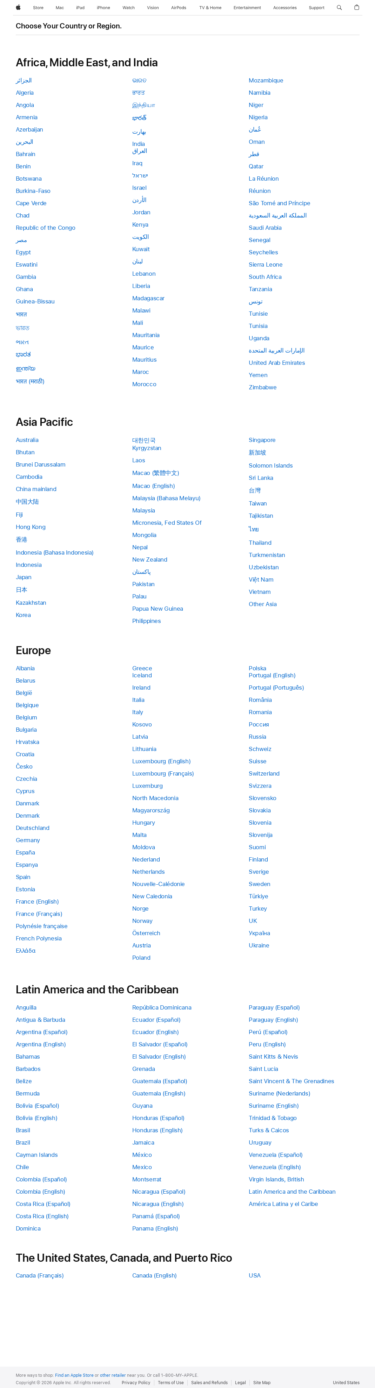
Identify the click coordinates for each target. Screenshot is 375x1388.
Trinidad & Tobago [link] (273, 1117)
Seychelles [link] (263, 252)
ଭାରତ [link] (139, 80)
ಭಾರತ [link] (23, 354)
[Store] (38, 7)
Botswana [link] (29, 178)
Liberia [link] (141, 285)
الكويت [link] (140, 236)
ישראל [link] (140, 175)
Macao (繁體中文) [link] (155, 472)
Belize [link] (24, 1081)
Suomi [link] (257, 847)
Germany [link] (28, 840)
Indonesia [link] (29, 564)
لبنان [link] (137, 261)
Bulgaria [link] (26, 729)
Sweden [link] (259, 883)
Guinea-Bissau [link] (35, 301)
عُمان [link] (255, 129)
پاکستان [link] (141, 571)
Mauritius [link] (144, 359)
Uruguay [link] (260, 1142)
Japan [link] (24, 577)
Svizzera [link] (260, 785)
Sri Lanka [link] (261, 477)
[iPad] (80, 7)
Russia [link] (257, 736)
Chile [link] (22, 1167)
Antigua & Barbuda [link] (40, 1019)
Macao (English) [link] (153, 485)
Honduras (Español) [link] (158, 1117)
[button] (339, 7)
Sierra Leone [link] (266, 264)
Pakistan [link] (143, 584)
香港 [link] (21, 539)
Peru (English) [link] (267, 1044)
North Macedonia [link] (155, 798)
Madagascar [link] (148, 298)
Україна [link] (259, 933)
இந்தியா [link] (143, 104)
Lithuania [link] (144, 748)
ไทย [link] (254, 529)
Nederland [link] (146, 859)
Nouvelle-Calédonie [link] (158, 883)
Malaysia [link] (143, 510)
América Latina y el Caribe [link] (283, 1203)
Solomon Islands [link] (271, 465)
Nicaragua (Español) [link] (159, 1191)
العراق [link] (139, 150)
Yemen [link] (258, 374)
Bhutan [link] (25, 452)
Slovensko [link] (262, 798)
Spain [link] (23, 876)
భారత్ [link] (139, 117)
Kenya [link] (140, 224)
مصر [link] (21, 239)
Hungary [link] (143, 822)
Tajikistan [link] (261, 515)
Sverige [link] (259, 871)
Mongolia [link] (144, 534)
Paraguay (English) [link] (273, 1019)
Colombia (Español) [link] (41, 1179)
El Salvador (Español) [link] (160, 1044)
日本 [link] (21, 589)
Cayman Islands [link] (37, 1154)
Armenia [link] (27, 117)
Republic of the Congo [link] (45, 227)
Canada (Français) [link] (40, 1275)
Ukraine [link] (259, 945)
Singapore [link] (262, 439)
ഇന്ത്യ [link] (25, 368)
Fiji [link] (19, 514)
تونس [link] (256, 301)
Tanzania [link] (260, 289)
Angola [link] (25, 104)
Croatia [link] (25, 754)
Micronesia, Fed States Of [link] (167, 522)
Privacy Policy (136, 1382)
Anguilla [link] (26, 1007)
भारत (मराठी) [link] (30, 381)
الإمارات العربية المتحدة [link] (276, 350)
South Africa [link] (265, 276)
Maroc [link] (140, 371)
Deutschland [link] (32, 827)
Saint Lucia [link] (263, 1068)
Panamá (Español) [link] (156, 1216)
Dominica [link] (28, 1228)
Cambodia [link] (29, 476)
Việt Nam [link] (261, 579)
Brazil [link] (23, 1142)
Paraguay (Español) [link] (274, 1007)
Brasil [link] (23, 1130)
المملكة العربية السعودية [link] (278, 215)
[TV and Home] (210, 7)
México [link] (142, 1154)
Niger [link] (256, 104)
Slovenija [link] (261, 834)
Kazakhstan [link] (31, 602)
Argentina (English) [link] (41, 1044)
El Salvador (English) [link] (159, 1056)
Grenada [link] (143, 1068)
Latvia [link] (140, 736)
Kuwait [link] (141, 249)
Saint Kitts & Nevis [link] (273, 1056)
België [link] (24, 692)
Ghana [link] (24, 289)
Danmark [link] (27, 803)
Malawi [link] (141, 310)
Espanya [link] (27, 864)
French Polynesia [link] (39, 938)
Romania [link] (260, 712)
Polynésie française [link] (42, 926)
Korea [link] (23, 614)
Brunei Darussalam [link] (41, 464)
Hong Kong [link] (31, 526)
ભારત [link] (22, 342)
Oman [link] (257, 141)
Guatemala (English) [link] (159, 1093)
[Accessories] (285, 7)
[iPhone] (103, 7)
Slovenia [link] (260, 822)
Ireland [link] (141, 687)
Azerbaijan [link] (29, 129)
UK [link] (253, 920)
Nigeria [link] (258, 117)
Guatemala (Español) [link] (159, 1081)
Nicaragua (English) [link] (158, 1203)
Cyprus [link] (25, 790)
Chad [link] (23, 215)
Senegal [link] (259, 239)
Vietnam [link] (259, 591)
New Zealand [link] (149, 559)
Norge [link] (140, 908)
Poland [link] (141, 957)
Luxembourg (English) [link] (161, 761)
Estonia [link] (25, 889)
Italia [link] (138, 699)
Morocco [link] (144, 384)
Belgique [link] (27, 705)
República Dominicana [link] (162, 1007)
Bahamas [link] (28, 1056)
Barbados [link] (28, 1068)
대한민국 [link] (144, 440)
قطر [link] (254, 153)
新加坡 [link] (257, 452)
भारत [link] (21, 314)
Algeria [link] (25, 92)
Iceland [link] (142, 675)
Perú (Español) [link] (268, 1031)
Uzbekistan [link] (264, 567)
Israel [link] (139, 187)
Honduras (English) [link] (157, 1130)
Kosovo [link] (142, 724)
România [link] (260, 699)
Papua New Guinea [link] (157, 608)
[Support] (316, 7)
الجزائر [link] (24, 80)
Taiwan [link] (258, 503)
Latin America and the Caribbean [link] (292, 1191)
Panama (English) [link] (155, 1228)
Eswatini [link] (27, 264)
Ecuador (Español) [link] (156, 1019)
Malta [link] (139, 834)
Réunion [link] (259, 190)
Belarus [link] (25, 680)
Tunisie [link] (258, 313)
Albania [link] (25, 668)
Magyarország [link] (151, 810)
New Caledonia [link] (152, 896)
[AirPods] (178, 7)
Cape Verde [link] (31, 203)
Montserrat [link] (146, 1179)
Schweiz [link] (260, 748)
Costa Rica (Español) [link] (43, 1203)
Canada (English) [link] (154, 1275)
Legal (240, 1382)
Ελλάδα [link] (26, 950)
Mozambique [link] (266, 80)
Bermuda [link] (28, 1093)
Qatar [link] (256, 166)
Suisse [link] (258, 761)
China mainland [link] (36, 488)
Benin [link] (23, 166)
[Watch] (129, 7)
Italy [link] (137, 712)
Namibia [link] (259, 92)
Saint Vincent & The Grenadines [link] (291, 1081)
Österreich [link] (146, 933)
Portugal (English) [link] (272, 675)
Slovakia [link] (259, 810)
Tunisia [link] (258, 325)
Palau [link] (139, 596)
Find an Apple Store (74, 1375)
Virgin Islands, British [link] (276, 1179)
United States (346, 1382)
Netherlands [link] (148, 871)
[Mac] (60, 7)
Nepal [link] (140, 547)
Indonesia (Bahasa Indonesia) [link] (55, 552)
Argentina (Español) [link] (42, 1031)
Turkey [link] (258, 908)
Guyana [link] (142, 1105)
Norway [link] (142, 920)
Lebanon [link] (143, 273)
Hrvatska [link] (27, 741)
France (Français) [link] (39, 913)
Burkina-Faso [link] (33, 190)
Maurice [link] (143, 347)
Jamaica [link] (143, 1142)
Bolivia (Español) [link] (37, 1105)
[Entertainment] (247, 7)
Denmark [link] (28, 815)
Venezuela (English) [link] (275, 1167)
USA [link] (255, 1275)
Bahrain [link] (25, 153)
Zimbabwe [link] (262, 387)
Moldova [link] (143, 847)
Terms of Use (171, 1382)
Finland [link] (258, 859)
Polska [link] (257, 668)
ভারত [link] (22, 327)
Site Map (261, 1382)
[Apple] (18, 7)
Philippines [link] (146, 620)
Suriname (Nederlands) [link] (279, 1093)
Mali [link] (137, 322)
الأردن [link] (139, 199)
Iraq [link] (137, 163)
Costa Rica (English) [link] (42, 1216)
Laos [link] (138, 460)
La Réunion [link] (264, 178)
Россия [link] (259, 724)
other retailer (113, 1375)
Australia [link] (27, 439)
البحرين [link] (24, 141)
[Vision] (153, 7)
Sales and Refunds (209, 1382)
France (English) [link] (37, 901)
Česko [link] (24, 766)
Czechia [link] (26, 778)
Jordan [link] (141, 212)
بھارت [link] (139, 131)
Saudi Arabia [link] (265, 227)
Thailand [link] (260, 542)
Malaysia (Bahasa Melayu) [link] (166, 498)
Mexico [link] (142, 1167)
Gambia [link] (26, 276)
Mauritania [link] (146, 334)
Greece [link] (142, 668)
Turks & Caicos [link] (269, 1130)
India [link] (138, 143)
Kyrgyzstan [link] (146, 447)
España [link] (25, 852)
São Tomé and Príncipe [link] (279, 203)
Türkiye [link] (258, 896)
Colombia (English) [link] (40, 1191)
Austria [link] (141, 945)
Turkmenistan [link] (267, 554)
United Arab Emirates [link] (277, 362)
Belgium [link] (26, 717)
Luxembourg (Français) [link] (163, 773)
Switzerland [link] (264, 773)
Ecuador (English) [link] (155, 1031)
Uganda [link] (259, 338)
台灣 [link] (254, 490)
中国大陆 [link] (27, 501)
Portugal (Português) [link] (276, 687)
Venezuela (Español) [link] (276, 1154)
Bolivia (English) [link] (37, 1117)
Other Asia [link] (262, 604)
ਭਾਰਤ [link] (138, 92)
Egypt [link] (23, 252)
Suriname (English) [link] (274, 1105)
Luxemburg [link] (147, 785)
